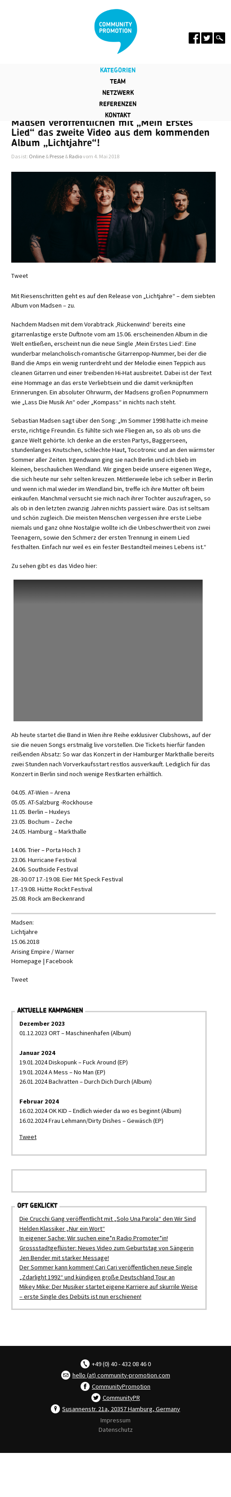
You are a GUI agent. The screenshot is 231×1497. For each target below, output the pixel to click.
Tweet (19, 276)
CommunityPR (121, 1398)
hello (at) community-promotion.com (121, 1375)
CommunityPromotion (121, 1386)
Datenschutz (116, 1430)
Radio (75, 156)
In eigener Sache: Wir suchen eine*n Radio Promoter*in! (93, 1238)
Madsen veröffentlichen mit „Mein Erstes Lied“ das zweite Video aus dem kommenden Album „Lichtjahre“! (110, 133)
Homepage (26, 961)
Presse (57, 156)
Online (37, 156)
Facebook (59, 961)
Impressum (115, 1420)
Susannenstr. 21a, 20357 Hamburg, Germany (121, 1409)
